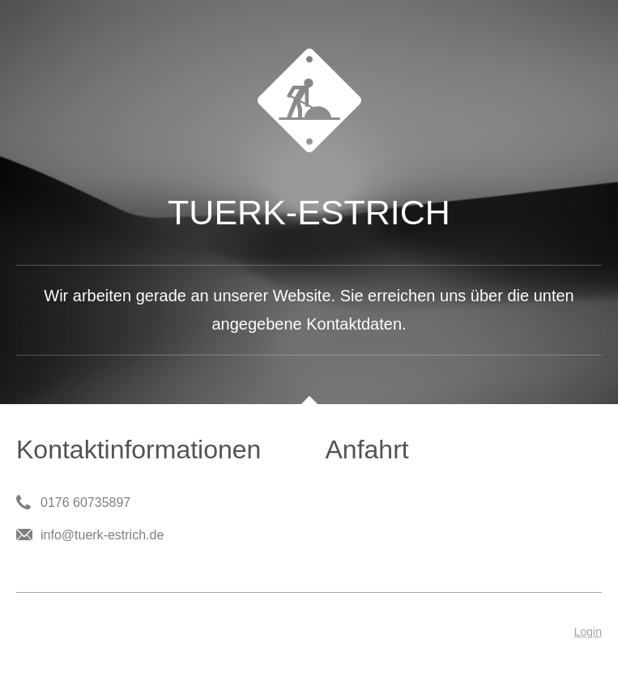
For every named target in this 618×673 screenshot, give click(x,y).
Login (588, 631)
